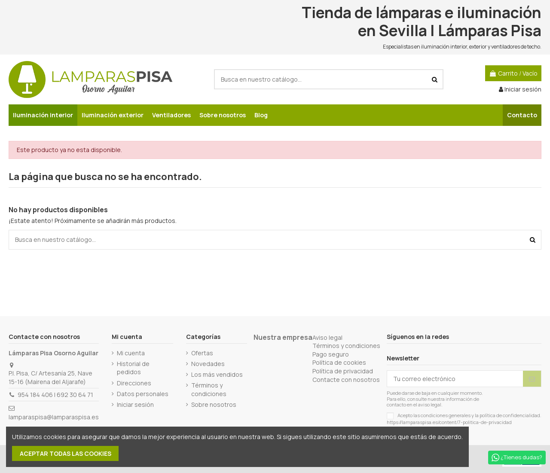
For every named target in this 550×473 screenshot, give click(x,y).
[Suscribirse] (532, 379)
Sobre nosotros (213, 404)
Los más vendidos (217, 374)
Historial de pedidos (133, 368)
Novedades (208, 364)
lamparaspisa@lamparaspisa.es (54, 417)
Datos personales (142, 394)
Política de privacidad (342, 371)
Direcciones (134, 383)
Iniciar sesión (135, 404)
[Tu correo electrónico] (455, 379)
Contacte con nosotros (346, 379)
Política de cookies (339, 362)
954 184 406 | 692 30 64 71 (55, 395)
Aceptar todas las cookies (65, 453)
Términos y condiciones (208, 389)
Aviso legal (327, 337)
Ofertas (202, 353)
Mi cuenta (131, 353)
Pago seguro (330, 354)
